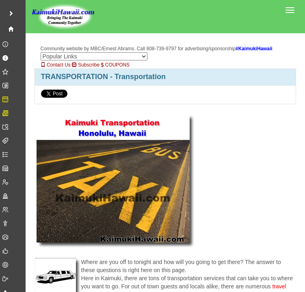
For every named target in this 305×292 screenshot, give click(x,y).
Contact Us (56, 65)
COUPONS (115, 65)
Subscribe (86, 65)
